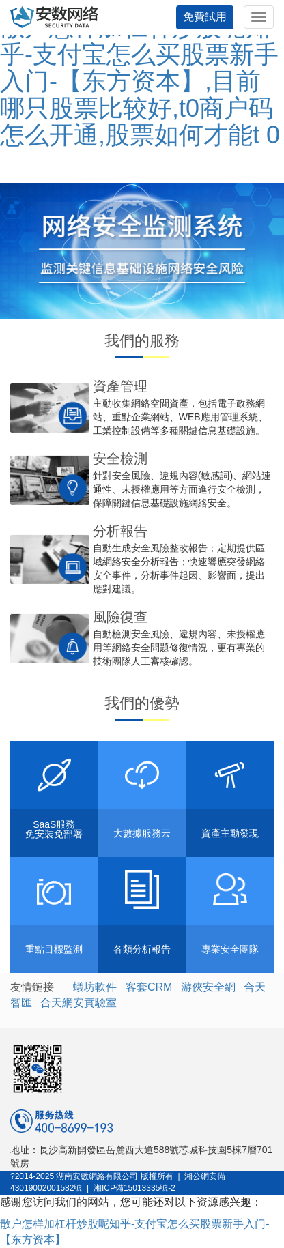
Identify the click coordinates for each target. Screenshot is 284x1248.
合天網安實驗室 (78, 1002)
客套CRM (149, 987)
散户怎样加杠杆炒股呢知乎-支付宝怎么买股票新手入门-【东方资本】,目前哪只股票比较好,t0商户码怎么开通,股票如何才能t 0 (140, 81)
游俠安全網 (208, 987)
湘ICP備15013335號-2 (134, 1188)
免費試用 (205, 17)
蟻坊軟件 (95, 987)
